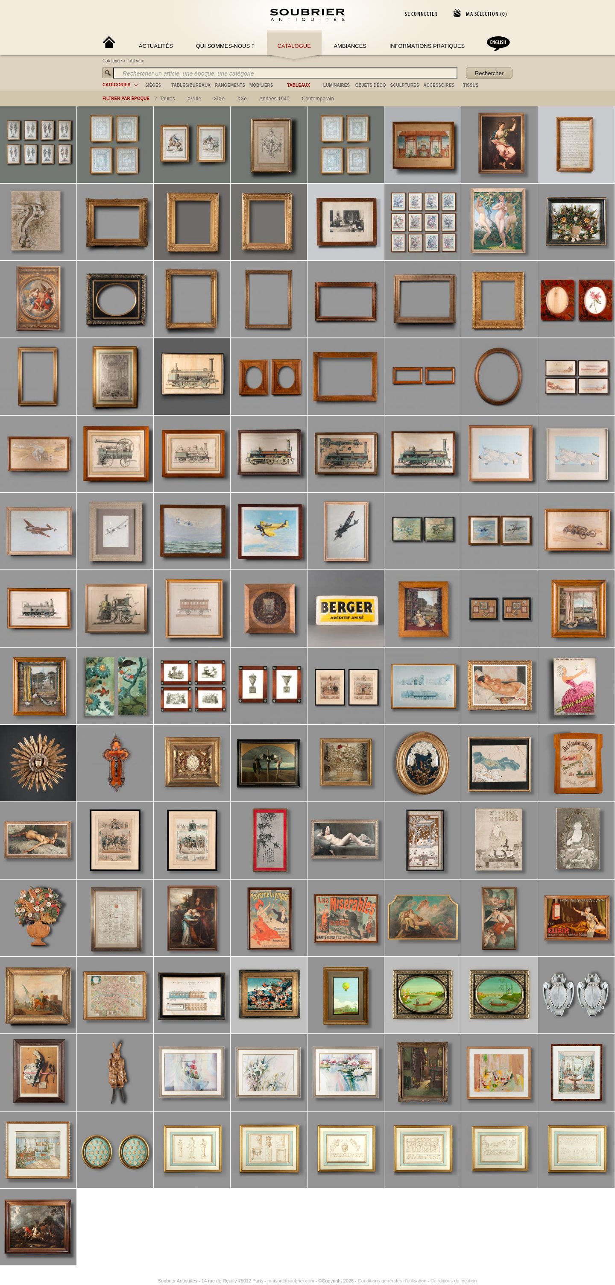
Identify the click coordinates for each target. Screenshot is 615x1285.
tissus (470, 85)
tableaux (298, 85)
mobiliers (261, 85)
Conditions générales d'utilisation (392, 642)
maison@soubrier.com (290, 642)
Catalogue (294, 46)
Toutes (167, 99)
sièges (153, 85)
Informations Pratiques (427, 46)
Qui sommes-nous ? (225, 46)
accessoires (438, 85)
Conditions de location (453, 642)
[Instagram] (152, 642)
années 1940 (274, 99)
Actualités (156, 46)
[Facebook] (142, 642)
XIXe (219, 99)
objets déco (370, 85)
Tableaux (135, 61)
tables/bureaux (190, 85)
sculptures (404, 85)
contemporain (318, 99)
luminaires (336, 85)
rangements (230, 85)
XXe (242, 99)
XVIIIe (194, 99)
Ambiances (350, 46)
